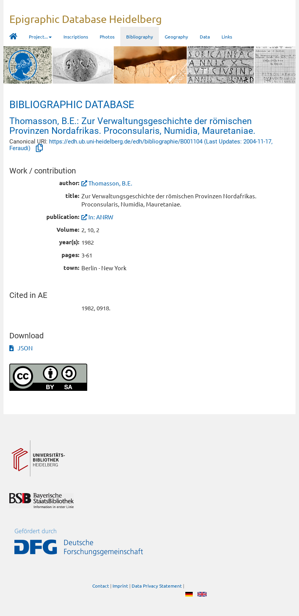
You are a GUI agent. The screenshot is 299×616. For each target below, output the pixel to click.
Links (227, 36)
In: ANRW (100, 216)
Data (205, 36)
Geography (176, 36)
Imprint (120, 586)
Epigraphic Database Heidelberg (85, 18)
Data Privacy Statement (157, 586)
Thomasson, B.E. (110, 183)
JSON (21, 348)
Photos (107, 36)
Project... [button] (40, 36)
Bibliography (139, 36)
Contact (100, 586)
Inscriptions (75, 36)
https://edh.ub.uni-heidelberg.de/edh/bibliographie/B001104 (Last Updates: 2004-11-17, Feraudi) (141, 145)
